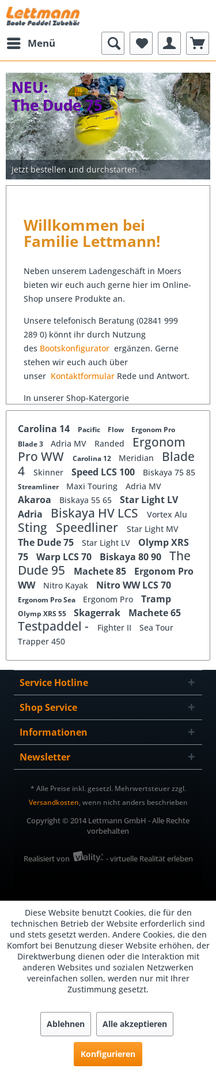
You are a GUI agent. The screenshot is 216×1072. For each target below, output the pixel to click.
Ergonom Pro (153, 429)
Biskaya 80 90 (132, 556)
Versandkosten (54, 802)
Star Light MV (153, 528)
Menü (31, 42)
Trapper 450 (41, 641)
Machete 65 (154, 612)
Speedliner (88, 527)
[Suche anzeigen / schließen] (112, 43)
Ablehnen (66, 1023)
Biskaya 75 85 (169, 472)
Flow (117, 429)
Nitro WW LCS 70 (133, 585)
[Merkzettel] (141, 43)
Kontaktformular (83, 375)
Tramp (156, 599)
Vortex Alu (167, 514)
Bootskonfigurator (76, 348)
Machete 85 (101, 571)
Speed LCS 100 (104, 472)
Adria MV (70, 443)
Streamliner (39, 487)
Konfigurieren (108, 1053)
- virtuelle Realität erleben (149, 858)
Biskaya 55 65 (86, 499)
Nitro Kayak (66, 585)
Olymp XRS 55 (43, 614)
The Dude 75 (47, 542)
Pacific (90, 429)
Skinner (49, 472)
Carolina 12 (93, 458)
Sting (34, 527)
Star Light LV (149, 499)
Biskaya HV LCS (96, 513)
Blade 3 (31, 444)
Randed (110, 443)
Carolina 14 (45, 428)
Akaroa (36, 499)
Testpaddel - (55, 626)
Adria (31, 514)
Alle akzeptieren (135, 1023)
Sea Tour (156, 627)
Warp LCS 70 (65, 556)
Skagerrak (98, 612)
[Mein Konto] (169, 43)
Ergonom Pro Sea (47, 600)
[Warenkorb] (197, 43)
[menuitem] (30, 43)
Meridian (137, 457)
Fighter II (115, 627)
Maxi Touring (93, 486)
